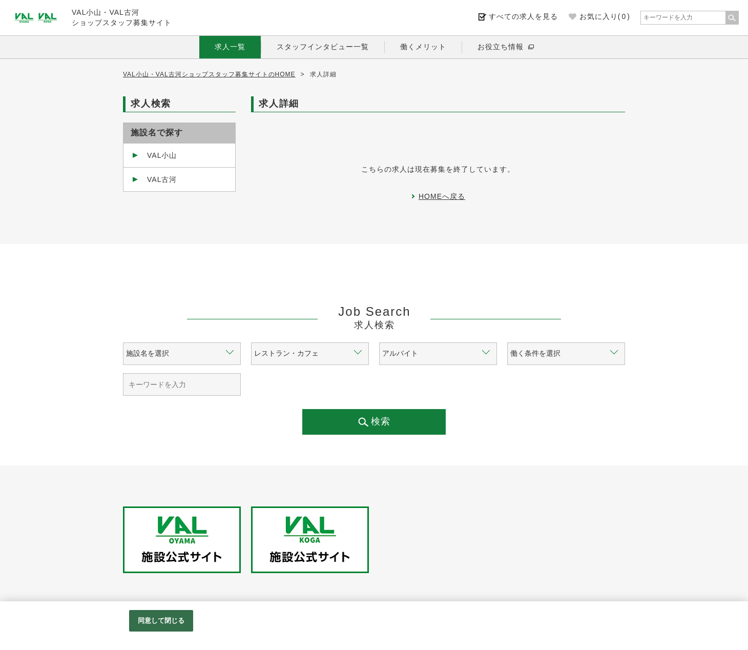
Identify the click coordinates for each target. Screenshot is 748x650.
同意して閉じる (161, 620)
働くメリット (423, 47)
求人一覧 (230, 47)
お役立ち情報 (500, 47)
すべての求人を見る (523, 16)
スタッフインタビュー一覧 (323, 47)
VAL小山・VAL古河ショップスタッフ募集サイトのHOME (209, 74)
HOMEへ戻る (442, 196)
